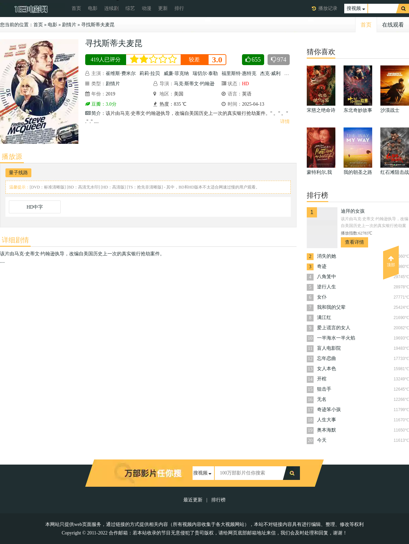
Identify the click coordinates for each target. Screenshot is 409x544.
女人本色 (326, 368)
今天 (322, 440)
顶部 (391, 261)
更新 (163, 8)
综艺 (130, 8)
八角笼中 (326, 276)
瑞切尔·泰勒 (205, 73)
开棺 (322, 378)
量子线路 (18, 172)
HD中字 (35, 207)
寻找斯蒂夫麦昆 (98, 24)
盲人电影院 (329, 348)
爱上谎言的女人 (333, 327)
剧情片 (69, 24)
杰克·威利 (270, 73)
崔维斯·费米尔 (121, 73)
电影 (92, 8)
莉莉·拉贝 (149, 73)
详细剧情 (15, 240)
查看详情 (354, 242)
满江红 (324, 317)
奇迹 (322, 266)
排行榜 (218, 499)
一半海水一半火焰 (336, 338)
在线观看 (393, 25)
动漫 (146, 8)
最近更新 (192, 499)
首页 (76, 8)
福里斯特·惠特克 (239, 73)
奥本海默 (326, 430)
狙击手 (324, 389)
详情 (285, 121)
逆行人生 (326, 286)
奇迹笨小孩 (329, 409)
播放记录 (327, 8)
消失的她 (326, 256)
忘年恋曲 (326, 358)
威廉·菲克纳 (176, 73)
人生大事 (326, 419)
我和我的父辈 (331, 307)
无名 (322, 399)
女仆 (322, 297)
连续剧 (111, 8)
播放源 (12, 156)
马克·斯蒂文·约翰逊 (194, 83)
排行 (179, 8)
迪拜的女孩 (353, 211)
